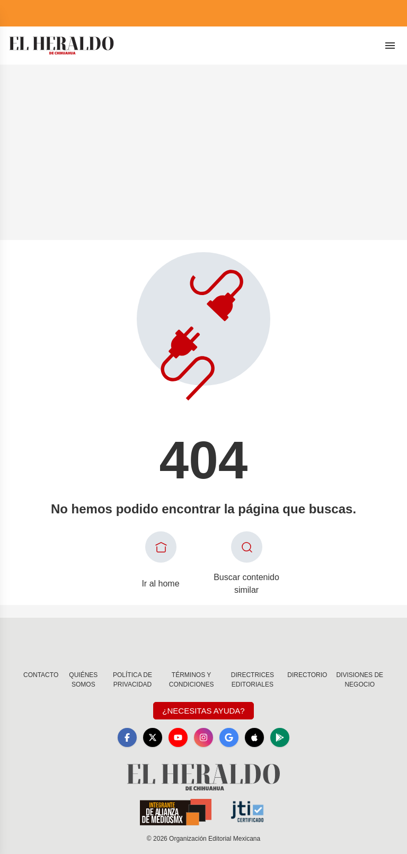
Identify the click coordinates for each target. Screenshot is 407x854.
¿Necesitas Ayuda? (203, 710)
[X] (152, 737)
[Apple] (254, 737)
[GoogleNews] (228, 737)
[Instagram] (203, 737)
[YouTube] (178, 737)
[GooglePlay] (279, 737)
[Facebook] (127, 737)
